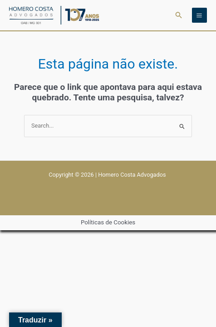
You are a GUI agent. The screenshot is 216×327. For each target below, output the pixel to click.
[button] (178, 15)
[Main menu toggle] (199, 15)
